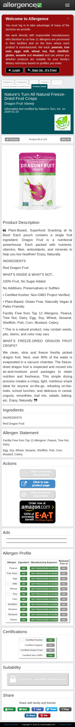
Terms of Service (11, 724)
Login (14, 70)
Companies (21, 82)
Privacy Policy (65, 724)
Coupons (45, 82)
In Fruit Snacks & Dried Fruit (16, 86)
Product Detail (39, 86)
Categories (8, 82)
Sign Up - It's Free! (42, 70)
